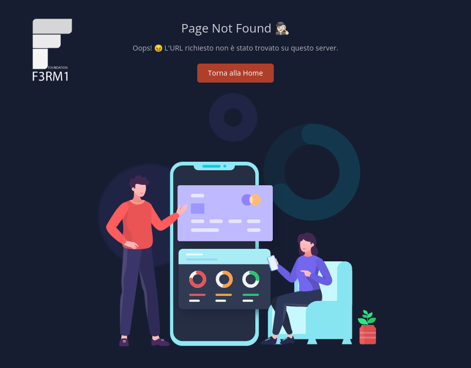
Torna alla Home (235, 73)
